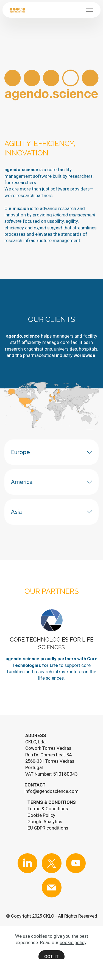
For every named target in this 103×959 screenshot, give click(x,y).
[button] (51, 452)
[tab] (51, 452)
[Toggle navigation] (89, 10)
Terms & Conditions (47, 808)
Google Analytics (44, 821)
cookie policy (73, 955)
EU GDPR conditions (47, 828)
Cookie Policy (41, 815)
